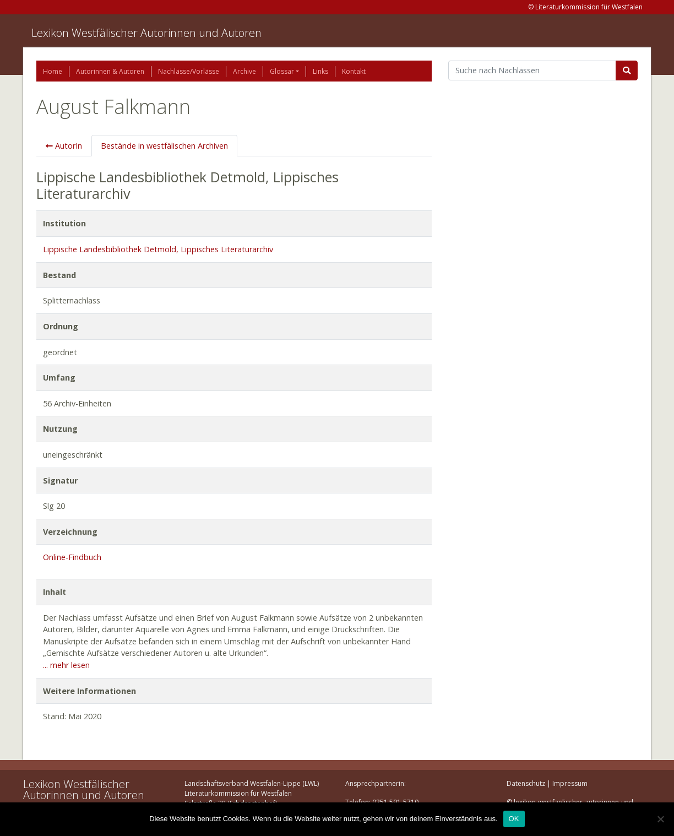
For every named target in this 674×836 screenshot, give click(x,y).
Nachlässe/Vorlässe (188, 71)
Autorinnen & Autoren (110, 71)
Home (52, 71)
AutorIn (64, 145)
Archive (244, 71)
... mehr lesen (66, 665)
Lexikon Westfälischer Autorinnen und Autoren (146, 32)
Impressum (570, 783)
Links (320, 71)
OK (514, 819)
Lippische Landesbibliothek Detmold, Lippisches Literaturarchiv (158, 249)
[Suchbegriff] (532, 70)
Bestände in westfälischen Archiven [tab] (164, 145)
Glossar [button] (282, 71)
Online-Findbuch (72, 557)
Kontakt (354, 71)
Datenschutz (526, 783)
